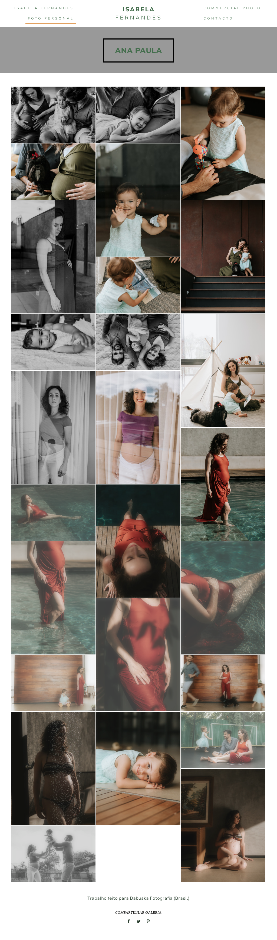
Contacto (218, 18)
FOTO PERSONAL (51, 18)
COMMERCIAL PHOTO (232, 8)
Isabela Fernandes (44, 8)
